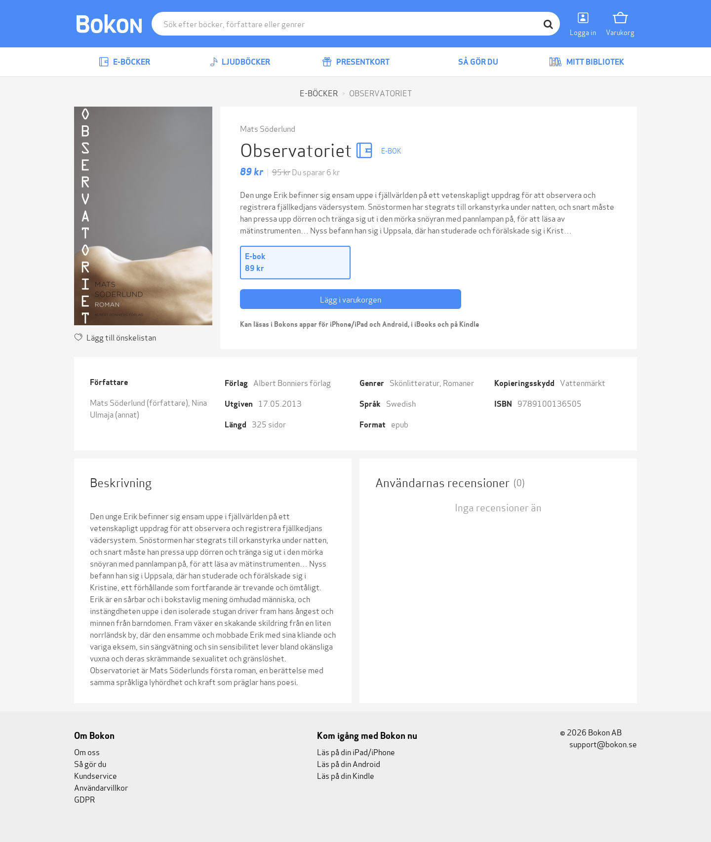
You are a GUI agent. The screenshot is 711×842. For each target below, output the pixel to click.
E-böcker (124, 62)
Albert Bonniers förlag (292, 382)
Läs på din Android (348, 763)
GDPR (84, 798)
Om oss (87, 751)
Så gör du (471, 62)
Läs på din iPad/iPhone (356, 751)
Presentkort (356, 62)
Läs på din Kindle (345, 775)
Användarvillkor (101, 787)
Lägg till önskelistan (115, 337)
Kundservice (95, 775)
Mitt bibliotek (586, 62)
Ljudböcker (240, 62)
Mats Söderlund (267, 128)
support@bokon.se (598, 743)
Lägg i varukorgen (350, 299)
